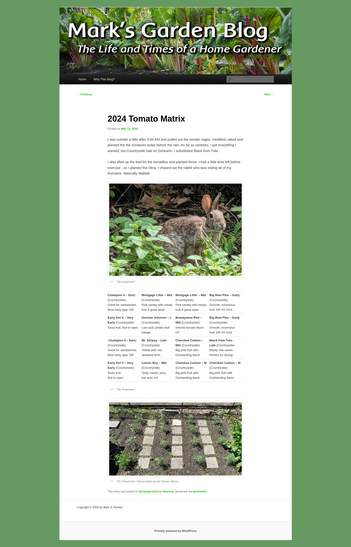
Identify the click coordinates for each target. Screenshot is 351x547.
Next (269, 94)
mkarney (168, 491)
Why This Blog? (104, 79)
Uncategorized (148, 491)
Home (82, 79)
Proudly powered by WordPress (175, 531)
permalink (200, 491)
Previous (84, 94)
